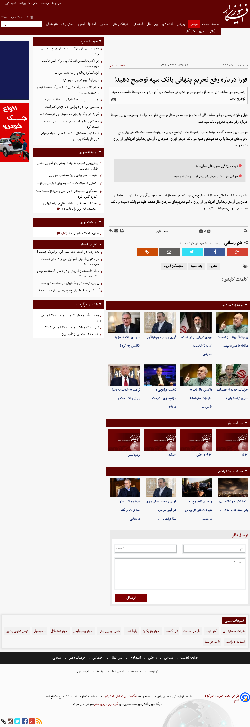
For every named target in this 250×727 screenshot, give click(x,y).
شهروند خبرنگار (195, 31)
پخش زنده (67, 24)
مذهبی (104, 24)
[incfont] (209, 231)
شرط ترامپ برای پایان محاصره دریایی (73, 175)
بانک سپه (196, 266)
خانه (122, 65)
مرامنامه (45, 3)
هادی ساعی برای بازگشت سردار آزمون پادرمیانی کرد (70, 51)
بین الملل (153, 24)
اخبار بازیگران (151, 631)
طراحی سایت (191, 631)
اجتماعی (138, 24)
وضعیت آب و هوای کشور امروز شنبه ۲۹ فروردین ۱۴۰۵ (71, 318)
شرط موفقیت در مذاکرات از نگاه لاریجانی (129, 510)
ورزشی (181, 24)
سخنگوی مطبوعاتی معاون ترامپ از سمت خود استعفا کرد (71, 124)
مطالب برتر (235, 423)
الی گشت (172, 631)
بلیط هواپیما (212, 642)
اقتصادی (167, 24)
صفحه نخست (210, 24)
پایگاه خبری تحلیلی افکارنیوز (120, 696)
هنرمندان (52, 24)
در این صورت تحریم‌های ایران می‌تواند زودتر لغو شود (206, 176)
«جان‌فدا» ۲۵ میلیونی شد (83, 233)
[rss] (39, 721)
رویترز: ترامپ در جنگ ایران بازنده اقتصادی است (70, 99)
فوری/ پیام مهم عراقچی (161, 337)
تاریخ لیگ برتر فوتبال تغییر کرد (80, 80)
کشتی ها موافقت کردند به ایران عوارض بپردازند (67, 183)
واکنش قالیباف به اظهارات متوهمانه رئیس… (200, 398)
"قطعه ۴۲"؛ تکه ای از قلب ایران (80, 334)
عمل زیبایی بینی (109, 631)
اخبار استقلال (59, 631)
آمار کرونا (211, 631)
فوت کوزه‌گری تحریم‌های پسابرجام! (217, 166)
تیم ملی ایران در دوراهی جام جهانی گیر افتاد (72, 107)
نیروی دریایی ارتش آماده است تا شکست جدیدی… (196, 345)
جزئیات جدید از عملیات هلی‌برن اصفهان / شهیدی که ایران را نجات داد (70, 206)
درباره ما (56, 3)
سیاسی (193, 24)
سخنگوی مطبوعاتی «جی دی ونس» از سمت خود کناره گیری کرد (66, 194)
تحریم (213, 266)
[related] (113, 100)
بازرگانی (214, 31)
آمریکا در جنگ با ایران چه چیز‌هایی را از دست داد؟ (69, 114)
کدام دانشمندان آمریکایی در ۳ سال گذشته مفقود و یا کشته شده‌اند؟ (68, 90)
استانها (92, 24)
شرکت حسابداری (234, 631)
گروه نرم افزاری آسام (106, 704)
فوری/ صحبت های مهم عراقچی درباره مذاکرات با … (161, 510)
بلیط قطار (131, 631)
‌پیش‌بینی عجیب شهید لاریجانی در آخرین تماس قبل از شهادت (67, 166)
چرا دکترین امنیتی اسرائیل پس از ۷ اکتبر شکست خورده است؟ (70, 63)
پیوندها (22, 3)
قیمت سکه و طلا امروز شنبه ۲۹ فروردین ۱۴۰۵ (72, 327)
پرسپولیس (134, 455)
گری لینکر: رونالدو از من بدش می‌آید (77, 73)
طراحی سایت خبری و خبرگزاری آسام (221, 698)
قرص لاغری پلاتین (17, 631)
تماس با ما (33, 3)
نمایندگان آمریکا (174, 266)
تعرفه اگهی (10, 3)
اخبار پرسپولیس (83, 631)
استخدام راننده (235, 642)
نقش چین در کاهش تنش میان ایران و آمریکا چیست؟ (68, 252)
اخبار (244, 455)
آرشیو (81, 24)
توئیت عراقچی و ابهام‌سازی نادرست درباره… (164, 398)
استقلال (171, 455)
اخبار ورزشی (204, 455)
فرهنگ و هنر (121, 24)
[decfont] (201, 231)
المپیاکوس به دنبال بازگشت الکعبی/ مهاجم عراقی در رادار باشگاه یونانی (69, 136)
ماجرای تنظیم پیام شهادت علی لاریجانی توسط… (198, 510)
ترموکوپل (40, 631)
